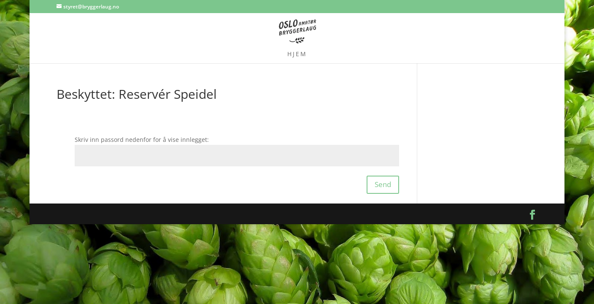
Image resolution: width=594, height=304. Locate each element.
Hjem (297, 54)
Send (383, 184)
